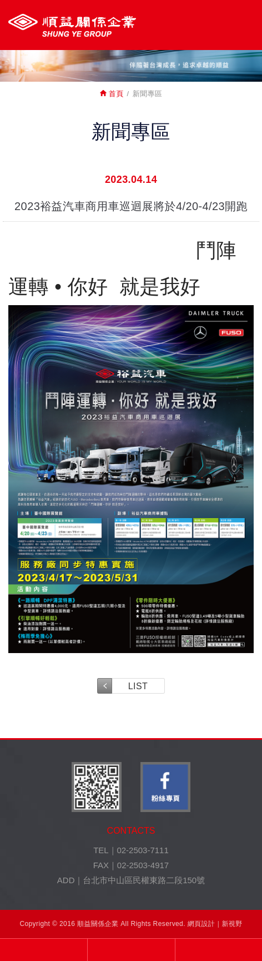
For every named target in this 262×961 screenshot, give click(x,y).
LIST (138, 686)
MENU (244, 24)
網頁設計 (201, 924)
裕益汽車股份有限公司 (72, 25)
